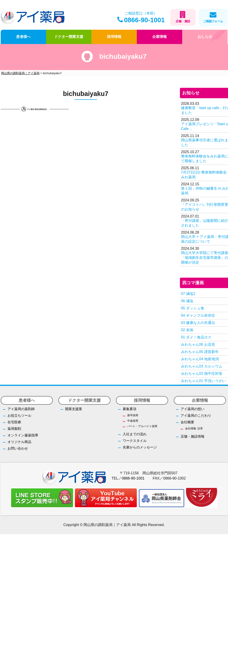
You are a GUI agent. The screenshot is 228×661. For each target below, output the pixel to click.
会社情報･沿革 (194, 428)
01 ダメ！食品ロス (196, 337)
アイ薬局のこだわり (196, 415)
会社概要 (187, 422)
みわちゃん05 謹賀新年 (200, 352)
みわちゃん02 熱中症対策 (201, 373)
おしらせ (205, 37)
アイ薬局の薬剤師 (21, 409)
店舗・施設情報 (192, 436)
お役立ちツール (19, 415)
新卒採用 (132, 415)
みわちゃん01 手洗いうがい (203, 381)
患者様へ (23, 37)
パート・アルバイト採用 (142, 426)
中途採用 (132, 420)
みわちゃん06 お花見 (198, 344)
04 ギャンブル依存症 (198, 315)
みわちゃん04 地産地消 (200, 359)
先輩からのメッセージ (140, 447)
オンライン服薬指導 (22, 435)
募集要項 (129, 409)
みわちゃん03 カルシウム (201, 366)
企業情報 (159, 37)
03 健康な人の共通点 (198, 323)
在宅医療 (14, 422)
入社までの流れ (135, 434)
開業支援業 (73, 409)
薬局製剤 (14, 429)
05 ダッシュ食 (192, 308)
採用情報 (114, 37)
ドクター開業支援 (68, 37)
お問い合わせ (17, 448)
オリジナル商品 (19, 442)
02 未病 (187, 330)
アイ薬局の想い (192, 409)
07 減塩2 (188, 294)
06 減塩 (187, 301)
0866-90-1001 (141, 20)
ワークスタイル (135, 441)
